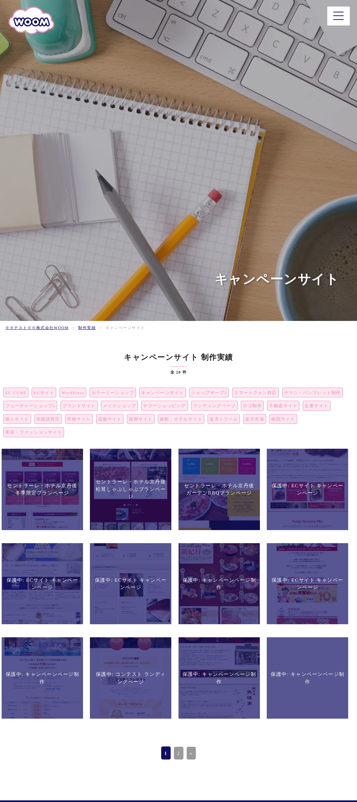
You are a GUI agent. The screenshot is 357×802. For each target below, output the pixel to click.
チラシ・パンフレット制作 (312, 392)
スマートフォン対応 (255, 392)
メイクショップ (119, 405)
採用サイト (141, 419)
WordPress (72, 392)
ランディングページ (214, 405)
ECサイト (44, 392)
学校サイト (79, 419)
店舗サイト (110, 419)
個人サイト (17, 419)
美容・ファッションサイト (33, 432)
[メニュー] (337, 17)
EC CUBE (15, 392)
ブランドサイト (79, 405)
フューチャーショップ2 (30, 405)
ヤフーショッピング (164, 405)
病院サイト (283, 419)
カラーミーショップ (113, 392)
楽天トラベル (224, 419)
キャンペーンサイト (162, 392)
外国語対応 (48, 419)
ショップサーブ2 (209, 392)
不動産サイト (283, 405)
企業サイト (317, 405)
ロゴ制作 (252, 405)
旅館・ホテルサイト (181, 419)
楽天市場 (254, 419)
